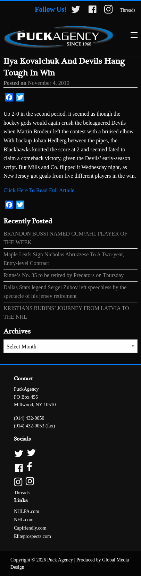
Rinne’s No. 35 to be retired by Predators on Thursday (63, 275)
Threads (127, 10)
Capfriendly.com (30, 528)
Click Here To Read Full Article (38, 190)
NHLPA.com (26, 511)
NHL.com (23, 519)
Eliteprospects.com (32, 536)
